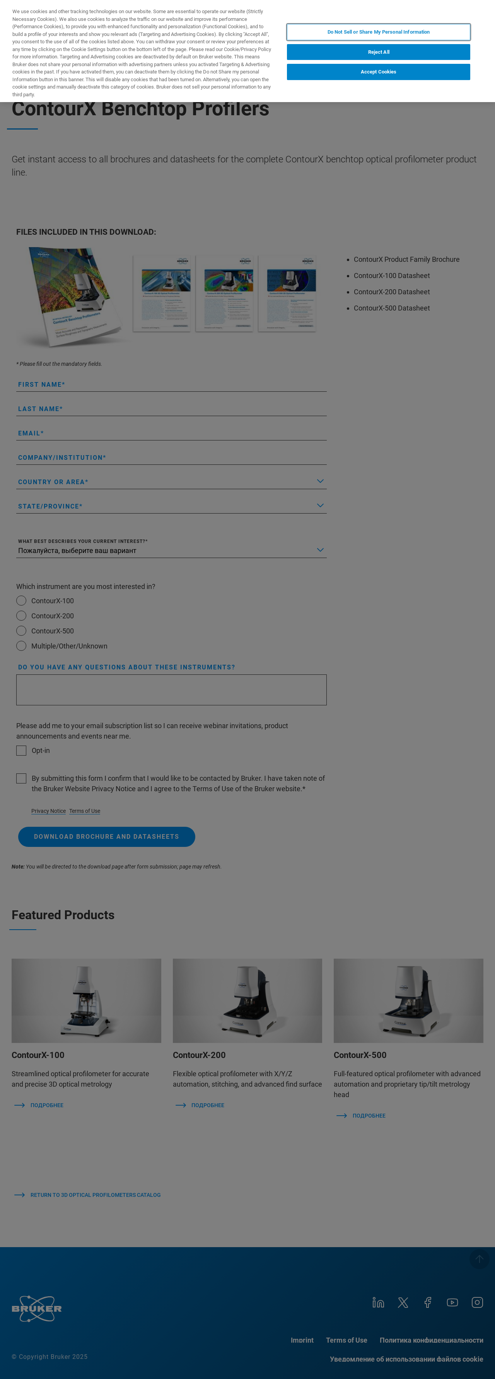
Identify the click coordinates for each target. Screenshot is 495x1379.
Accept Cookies (379, 72)
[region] (247, 51)
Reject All (378, 52)
